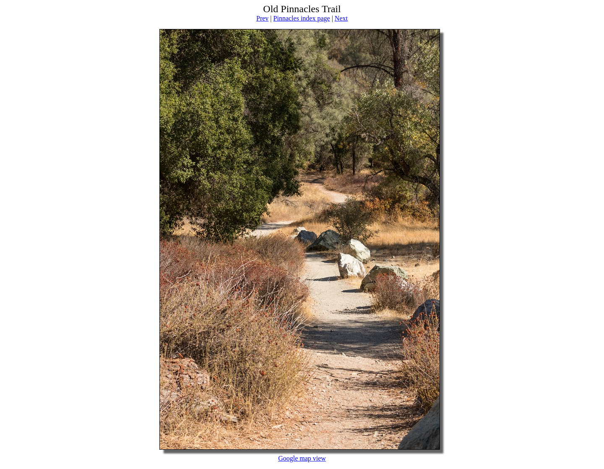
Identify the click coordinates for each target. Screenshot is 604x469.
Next (341, 18)
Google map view (302, 458)
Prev (262, 18)
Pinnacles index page (301, 18)
